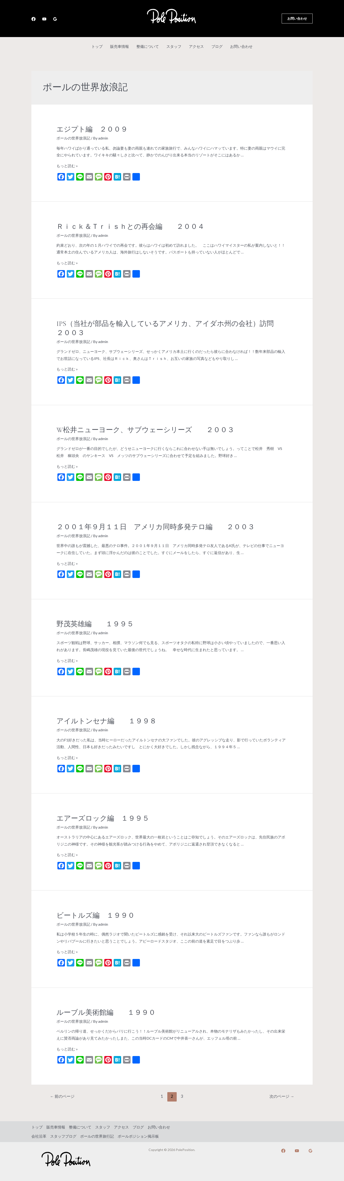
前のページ (62, 1096)
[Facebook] (33, 19)
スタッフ (173, 46)
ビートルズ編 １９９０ (95, 915)
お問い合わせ (241, 46)
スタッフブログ (63, 1136)
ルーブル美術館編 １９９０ (106, 1012)
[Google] (55, 19)
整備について (147, 46)
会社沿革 (38, 1136)
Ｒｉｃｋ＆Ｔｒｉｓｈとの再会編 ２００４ (130, 226)
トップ (97, 46)
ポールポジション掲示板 (138, 1136)
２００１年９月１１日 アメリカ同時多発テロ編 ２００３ (155, 527)
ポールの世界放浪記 (73, 138)
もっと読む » (67, 165)
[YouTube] (44, 19)
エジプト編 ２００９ (95, 129)
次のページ (281, 1096)
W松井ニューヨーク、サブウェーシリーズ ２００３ (145, 430)
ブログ (217, 46)
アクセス (196, 46)
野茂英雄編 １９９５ (95, 624)
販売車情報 (119, 46)
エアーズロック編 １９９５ (102, 818)
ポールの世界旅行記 (97, 1136)
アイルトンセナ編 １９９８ (106, 721)
